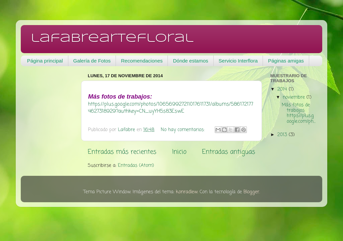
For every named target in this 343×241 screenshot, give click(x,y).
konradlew (186, 192)
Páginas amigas (286, 61)
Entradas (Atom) (136, 165)
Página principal (45, 61)
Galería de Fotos (92, 61)
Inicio (179, 152)
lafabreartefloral (112, 38)
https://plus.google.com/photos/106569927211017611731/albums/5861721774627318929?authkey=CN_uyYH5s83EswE (170, 108)
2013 (283, 134)
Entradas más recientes (122, 152)
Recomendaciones (141, 61)
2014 (283, 89)
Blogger (251, 192)
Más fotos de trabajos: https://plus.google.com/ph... (299, 113)
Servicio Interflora (238, 61)
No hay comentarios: (183, 129)
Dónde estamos (190, 61)
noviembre (294, 97)
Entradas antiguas (228, 152)
